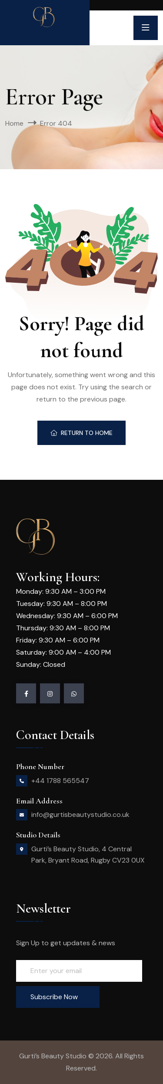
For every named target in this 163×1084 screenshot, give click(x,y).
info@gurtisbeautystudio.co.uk (80, 814)
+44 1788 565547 (60, 780)
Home (14, 123)
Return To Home (81, 433)
